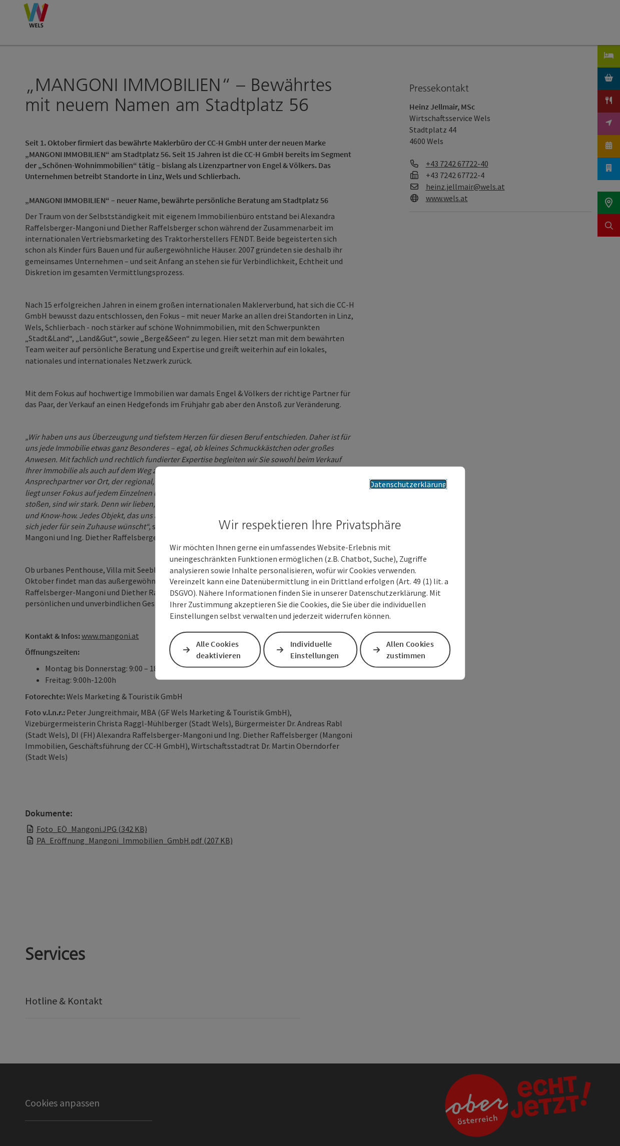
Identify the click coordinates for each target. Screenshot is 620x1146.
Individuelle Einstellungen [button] (314, 649)
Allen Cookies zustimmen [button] (410, 649)
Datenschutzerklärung (408, 484)
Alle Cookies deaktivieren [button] (218, 649)
